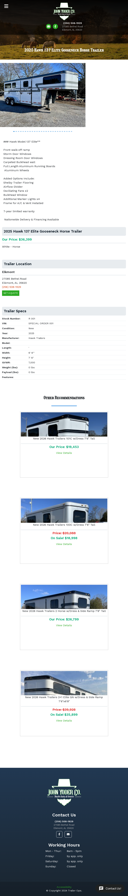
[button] (6, 98)
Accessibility (64, 887)
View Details (64, 452)
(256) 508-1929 (64, 821)
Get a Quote (10, 293)
